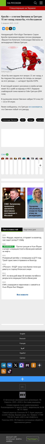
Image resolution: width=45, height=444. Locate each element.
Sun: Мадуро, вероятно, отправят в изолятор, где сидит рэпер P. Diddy (22, 238)
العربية (22, 348)
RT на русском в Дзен (39, 365)
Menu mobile (41, 1)
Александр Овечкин (9, 120)
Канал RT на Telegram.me (3, 365)
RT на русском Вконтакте (9, 365)
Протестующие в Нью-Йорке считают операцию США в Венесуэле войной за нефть (22, 248)
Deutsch (22, 338)
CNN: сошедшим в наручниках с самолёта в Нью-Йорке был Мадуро (21, 285)
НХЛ (22, 120)
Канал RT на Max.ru (21, 365)
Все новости (22, 294)
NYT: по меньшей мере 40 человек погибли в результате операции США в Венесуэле (21, 276)
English (22, 333)
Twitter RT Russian (15, 365)
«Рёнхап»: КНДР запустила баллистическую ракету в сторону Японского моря (21, 267)
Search (35, 1)
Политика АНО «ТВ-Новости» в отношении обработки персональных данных (22, 421)
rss (3, 371)
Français (22, 343)
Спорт (31, 120)
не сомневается (35, 106)
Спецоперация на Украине (23, 8)
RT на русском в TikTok (9, 371)
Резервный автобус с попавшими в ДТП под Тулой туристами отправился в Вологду (21, 258)
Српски (22, 358)
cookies (9, 441)
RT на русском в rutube (27, 365)
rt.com (22, 405)
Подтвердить (32, 439)
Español (22, 353)
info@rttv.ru (33, 417)
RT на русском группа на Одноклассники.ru (33, 365)
